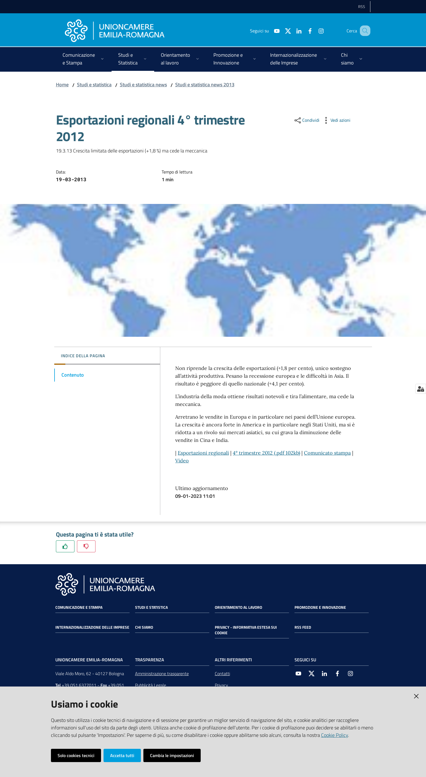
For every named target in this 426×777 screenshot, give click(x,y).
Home (62, 84)
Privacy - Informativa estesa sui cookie (246, 630)
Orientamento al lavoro (238, 607)
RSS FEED (303, 627)
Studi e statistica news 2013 (204, 84)
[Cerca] (363, 30)
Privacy (221, 685)
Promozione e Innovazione (320, 607)
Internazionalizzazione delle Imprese (92, 627)
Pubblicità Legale (150, 685)
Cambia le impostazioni (172, 755)
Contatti (222, 673)
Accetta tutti (122, 755)
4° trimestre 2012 (253, 453)
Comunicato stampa (327, 453)
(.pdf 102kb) (286, 453)
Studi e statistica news (143, 84)
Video (182, 460)
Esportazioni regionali (203, 453)
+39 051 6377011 (79, 685)
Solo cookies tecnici (76, 755)
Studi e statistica (94, 84)
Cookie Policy (334, 735)
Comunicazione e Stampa (78, 607)
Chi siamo (144, 627)
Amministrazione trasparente (162, 673)
